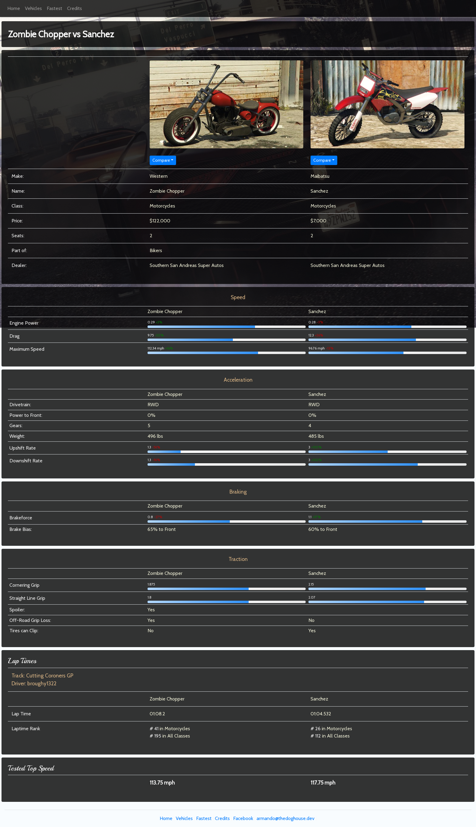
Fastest (54, 8)
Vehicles (33, 8)
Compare (161, 160)
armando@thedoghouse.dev (285, 818)
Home (13, 8)
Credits (74, 8)
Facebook (243, 818)
